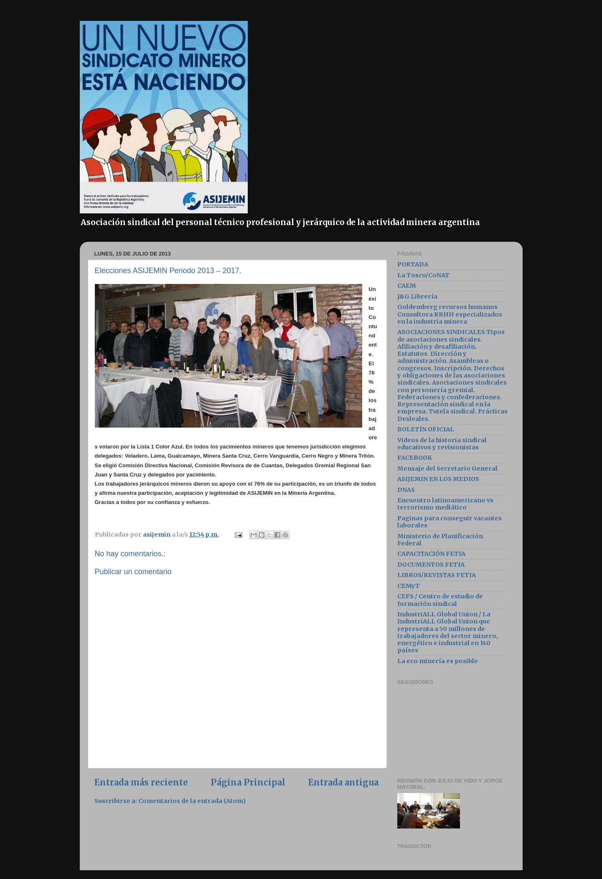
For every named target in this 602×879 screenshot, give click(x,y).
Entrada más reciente (141, 782)
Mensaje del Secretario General (447, 468)
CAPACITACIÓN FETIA (431, 553)
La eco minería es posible (437, 661)
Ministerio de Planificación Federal (440, 539)
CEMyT (408, 586)
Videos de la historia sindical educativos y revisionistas (442, 443)
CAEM (406, 285)
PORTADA (412, 264)
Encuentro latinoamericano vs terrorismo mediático (445, 503)
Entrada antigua (343, 782)
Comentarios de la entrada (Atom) (192, 801)
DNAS (406, 490)
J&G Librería (417, 296)
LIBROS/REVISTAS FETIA (436, 575)
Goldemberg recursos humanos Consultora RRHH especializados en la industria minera (449, 314)
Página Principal (248, 782)
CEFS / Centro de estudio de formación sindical (440, 600)
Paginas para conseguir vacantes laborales (449, 521)
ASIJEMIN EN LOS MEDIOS (438, 479)
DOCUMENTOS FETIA (431, 564)
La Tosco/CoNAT (423, 275)
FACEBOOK (414, 457)
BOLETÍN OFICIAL (425, 429)
